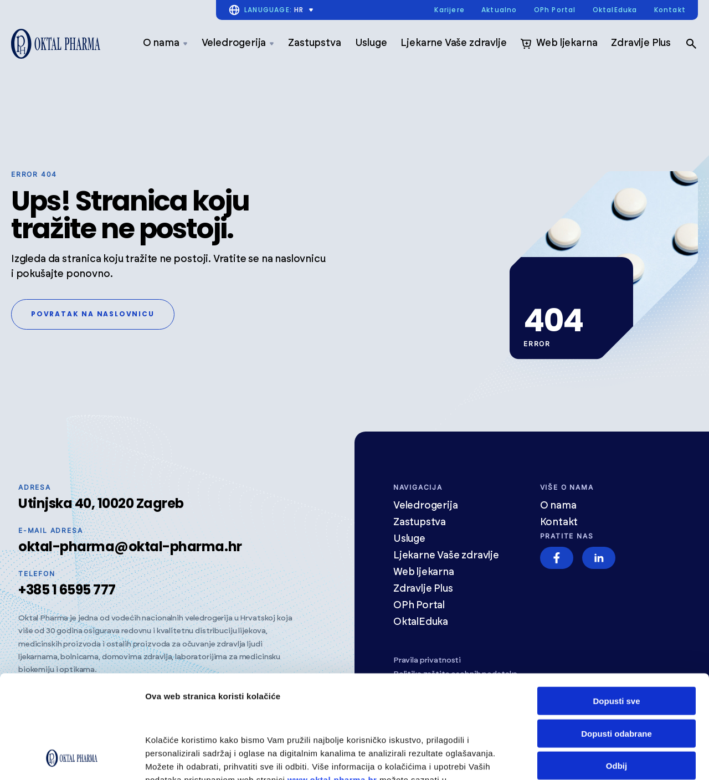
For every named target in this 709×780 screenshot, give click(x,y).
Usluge (371, 43)
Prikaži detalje (173, 758)
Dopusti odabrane (616, 637)
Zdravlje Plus (641, 43)
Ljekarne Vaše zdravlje (453, 43)
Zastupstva (314, 43)
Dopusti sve (616, 604)
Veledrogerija (238, 43)
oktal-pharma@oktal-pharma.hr (130, 546)
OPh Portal (555, 10)
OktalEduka (615, 10)
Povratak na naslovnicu (93, 314)
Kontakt (670, 10)
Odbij (616, 669)
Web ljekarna (558, 44)
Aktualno (499, 10)
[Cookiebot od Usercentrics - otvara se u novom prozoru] (71, 758)
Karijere (449, 10)
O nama (165, 43)
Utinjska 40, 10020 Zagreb (101, 503)
